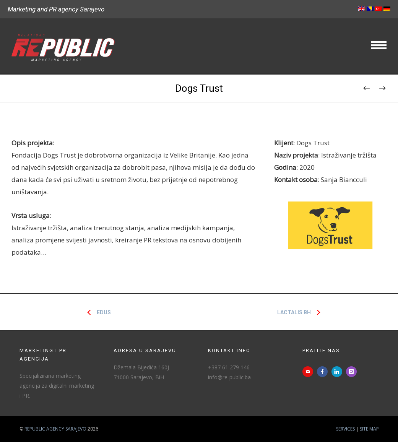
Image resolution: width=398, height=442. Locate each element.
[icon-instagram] (353, 371)
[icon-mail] (309, 371)
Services (345, 429)
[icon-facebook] (324, 371)
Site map (369, 429)
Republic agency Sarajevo (55, 429)
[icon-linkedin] (338, 371)
